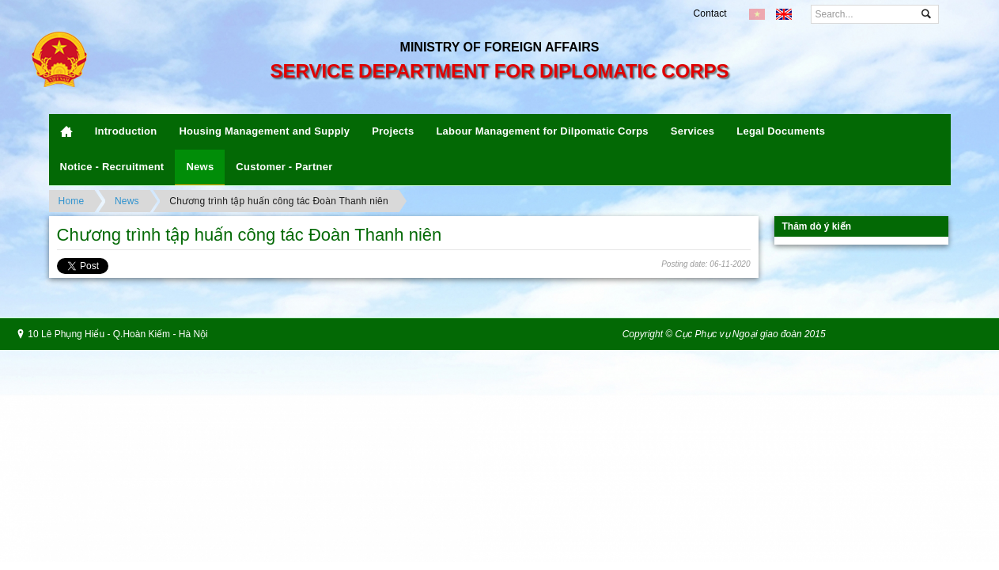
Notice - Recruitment (112, 167)
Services (692, 131)
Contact (710, 13)
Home (72, 201)
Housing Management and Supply (264, 131)
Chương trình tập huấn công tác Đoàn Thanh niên (278, 201)
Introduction (126, 131)
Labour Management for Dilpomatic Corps (542, 131)
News (200, 167)
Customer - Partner (284, 167)
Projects (393, 131)
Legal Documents (780, 131)
